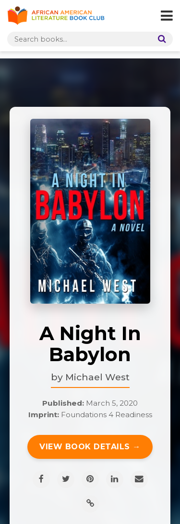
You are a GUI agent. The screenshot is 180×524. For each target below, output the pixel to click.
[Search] (160, 39)
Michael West (97, 377)
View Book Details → (90, 446)
